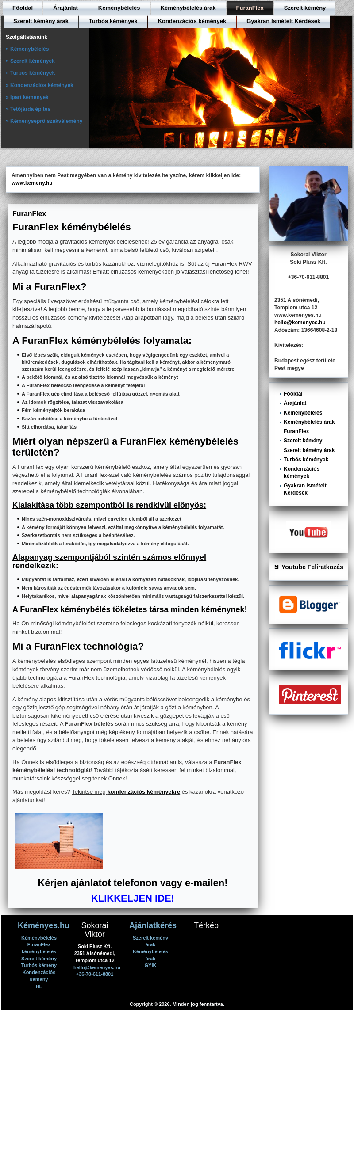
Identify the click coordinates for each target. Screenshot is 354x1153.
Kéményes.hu (43, 925)
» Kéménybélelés (27, 49)
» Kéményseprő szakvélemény (44, 121)
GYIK (151, 965)
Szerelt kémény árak (41, 21)
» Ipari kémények (27, 97)
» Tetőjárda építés (28, 109)
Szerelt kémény (305, 7)
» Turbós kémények (30, 73)
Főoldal (22, 7)
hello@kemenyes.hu (300, 323)
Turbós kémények (113, 21)
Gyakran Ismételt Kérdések (283, 21)
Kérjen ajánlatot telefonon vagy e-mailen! (132, 882)
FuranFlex (250, 7)
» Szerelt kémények (30, 61)
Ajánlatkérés (153, 925)
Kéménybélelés (119, 7)
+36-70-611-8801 (95, 974)
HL (39, 986)
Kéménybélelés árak (188, 7)
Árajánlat (65, 7)
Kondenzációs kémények (192, 21)
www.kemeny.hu (32, 183)
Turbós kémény (39, 965)
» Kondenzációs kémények (39, 85)
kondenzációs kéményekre (143, 791)
